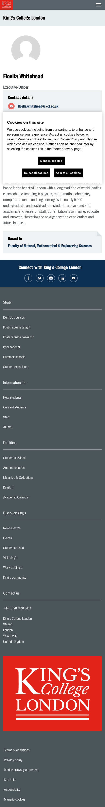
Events (23, 539)
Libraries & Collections (34, 478)
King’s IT (24, 488)
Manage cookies (28, 799)
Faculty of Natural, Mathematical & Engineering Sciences (50, 245)
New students (28, 398)
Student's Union (29, 549)
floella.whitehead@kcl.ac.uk (38, 106)
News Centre (28, 529)
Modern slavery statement (35, 770)
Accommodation (30, 468)
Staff (22, 418)
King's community (30, 578)
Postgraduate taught (33, 328)
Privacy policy (27, 760)
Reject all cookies (36, 172)
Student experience (32, 368)
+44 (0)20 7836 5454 (17, 608)
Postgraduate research (34, 338)
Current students (30, 408)
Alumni (23, 428)
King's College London (24, 17)
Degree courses (30, 318)
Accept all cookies (68, 172)
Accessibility (26, 789)
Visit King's (26, 558)
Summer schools (30, 358)
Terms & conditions (30, 750)
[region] (52, 148)
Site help (23, 779)
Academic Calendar (32, 498)
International (27, 348)
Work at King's (28, 568)
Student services (30, 459)
